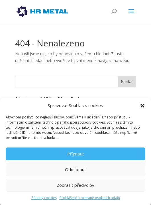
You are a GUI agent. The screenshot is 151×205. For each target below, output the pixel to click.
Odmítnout (75, 171)
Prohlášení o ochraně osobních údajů (90, 199)
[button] (142, 107)
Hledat (127, 81)
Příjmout (75, 156)
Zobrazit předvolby (75, 187)
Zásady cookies (44, 199)
